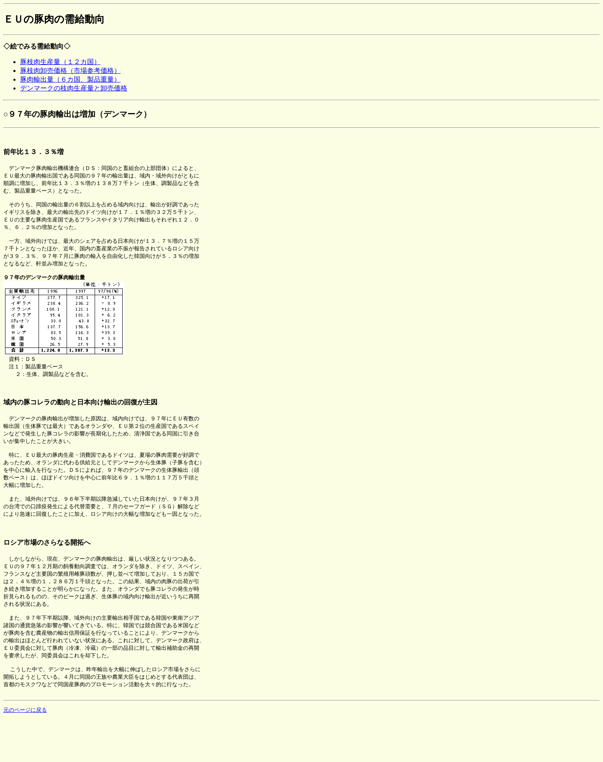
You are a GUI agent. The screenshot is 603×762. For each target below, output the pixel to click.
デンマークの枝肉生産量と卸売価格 (73, 88)
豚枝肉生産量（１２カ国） (60, 61)
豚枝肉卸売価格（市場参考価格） (70, 70)
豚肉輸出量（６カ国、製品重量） (70, 79)
